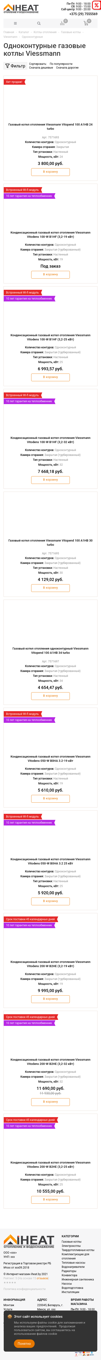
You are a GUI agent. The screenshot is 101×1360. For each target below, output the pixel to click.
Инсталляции (70, 1292)
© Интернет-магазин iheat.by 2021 (25, 1274)
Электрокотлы (71, 1246)
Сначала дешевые (41, 67)
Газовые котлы (71, 1241)
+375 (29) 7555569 (84, 14)
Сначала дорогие (67, 67)
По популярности (61, 64)
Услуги (7, 1309)
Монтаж (8, 1305)
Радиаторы (69, 1271)
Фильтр (15, 65)
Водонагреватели (73, 1267)
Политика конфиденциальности (24, 1289)
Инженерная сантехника (78, 1279)
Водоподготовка (72, 1288)
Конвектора (69, 1275)
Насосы (67, 1283)
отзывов (42, 1278)
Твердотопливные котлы (78, 1250)
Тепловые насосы (73, 1262)
